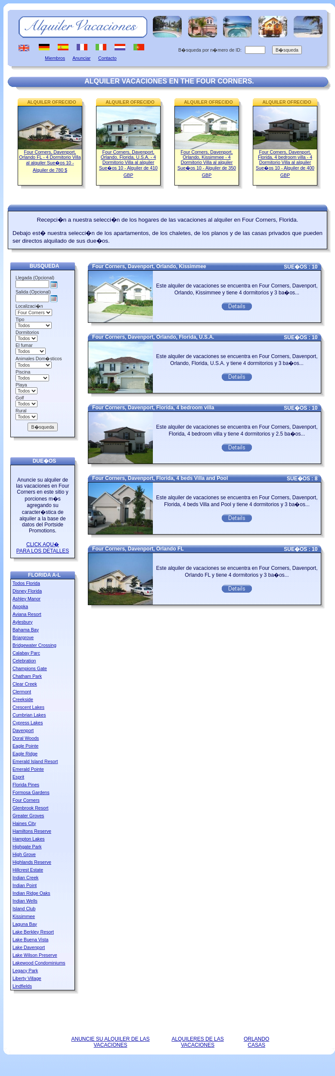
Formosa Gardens (31, 792)
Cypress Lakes (27, 722)
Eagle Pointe (25, 745)
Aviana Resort (26, 614)
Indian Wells (24, 900)
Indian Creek (25, 877)
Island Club (23, 908)
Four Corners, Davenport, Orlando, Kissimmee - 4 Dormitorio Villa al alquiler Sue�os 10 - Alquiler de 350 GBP (206, 163)
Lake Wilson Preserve (34, 955)
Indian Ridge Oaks (31, 893)
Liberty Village (26, 978)
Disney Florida (27, 591)
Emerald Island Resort (35, 761)
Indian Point (24, 885)
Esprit (18, 776)
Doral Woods (25, 738)
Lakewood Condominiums (38, 962)
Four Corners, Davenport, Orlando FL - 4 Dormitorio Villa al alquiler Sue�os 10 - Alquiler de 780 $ (50, 161)
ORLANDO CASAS (256, 1042)
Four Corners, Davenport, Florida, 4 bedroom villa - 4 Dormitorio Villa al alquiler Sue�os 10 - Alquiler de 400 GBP (285, 163)
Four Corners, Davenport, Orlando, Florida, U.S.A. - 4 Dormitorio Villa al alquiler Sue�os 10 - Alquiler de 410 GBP (128, 163)
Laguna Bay (24, 924)
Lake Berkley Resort (33, 931)
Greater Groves (28, 815)
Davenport (23, 730)
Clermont (21, 691)
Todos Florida (26, 583)
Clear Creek (24, 683)
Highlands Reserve (31, 862)
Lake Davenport (28, 947)
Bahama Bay (25, 629)
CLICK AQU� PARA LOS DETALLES (42, 547)
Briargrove (23, 637)
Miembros (55, 58)
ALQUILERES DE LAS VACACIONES (197, 1042)
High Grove (24, 854)
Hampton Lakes (28, 838)
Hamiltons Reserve (31, 831)
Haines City (24, 823)
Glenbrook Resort (30, 807)
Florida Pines (25, 784)
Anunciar (81, 58)
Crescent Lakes (28, 707)
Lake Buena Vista (30, 939)
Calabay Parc (26, 652)
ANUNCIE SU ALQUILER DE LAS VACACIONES (110, 1042)
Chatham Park (27, 676)
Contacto (107, 58)
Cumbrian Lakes (29, 714)
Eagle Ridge (24, 753)
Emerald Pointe (28, 769)
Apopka (20, 606)
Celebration (24, 660)
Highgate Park (27, 846)
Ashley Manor (26, 598)
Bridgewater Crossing (34, 645)
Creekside (22, 699)
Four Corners (26, 800)
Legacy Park (25, 970)
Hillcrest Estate (27, 869)
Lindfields (22, 986)
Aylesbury (22, 622)
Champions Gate (29, 668)
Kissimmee (23, 916)
